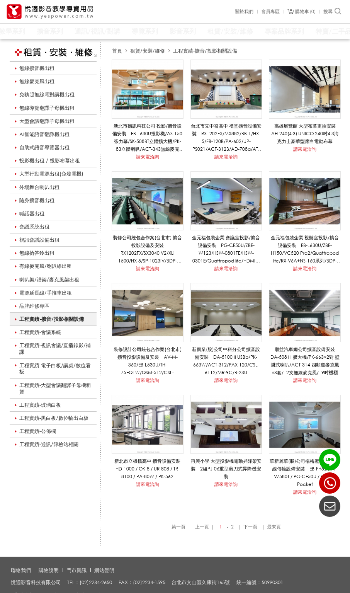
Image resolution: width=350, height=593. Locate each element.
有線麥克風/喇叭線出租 (45, 266)
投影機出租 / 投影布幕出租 (49, 160)
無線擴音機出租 (36, 68)
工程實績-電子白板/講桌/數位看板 (55, 368)
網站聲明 (104, 570)
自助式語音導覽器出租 (44, 147)
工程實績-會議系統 (40, 332)
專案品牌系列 (284, 31)
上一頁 (202, 527)
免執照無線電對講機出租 (47, 94)
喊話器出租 (31, 213)
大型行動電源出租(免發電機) (51, 173)
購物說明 (49, 570)
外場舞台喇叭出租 (39, 187)
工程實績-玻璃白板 (40, 405)
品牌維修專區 (34, 306)
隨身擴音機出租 (36, 200)
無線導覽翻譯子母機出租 (47, 108)
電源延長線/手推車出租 (45, 293)
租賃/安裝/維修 (230, 31)
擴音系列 (50, 31)
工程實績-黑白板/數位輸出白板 (53, 418)
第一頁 (178, 527)
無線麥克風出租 (36, 81)
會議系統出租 (34, 226)
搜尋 (332, 11)
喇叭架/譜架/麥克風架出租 (49, 279)
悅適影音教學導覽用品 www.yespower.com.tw (50, 12)
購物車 (305, 11)
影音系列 (183, 31)
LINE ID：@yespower (329, 459)
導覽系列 (145, 31)
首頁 (117, 51)
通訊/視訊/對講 (97, 31)
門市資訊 (76, 570)
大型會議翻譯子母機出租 (47, 121)
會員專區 (270, 11)
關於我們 (244, 11)
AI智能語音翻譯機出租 (44, 134)
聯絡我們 (21, 570)
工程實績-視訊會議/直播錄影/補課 (55, 348)
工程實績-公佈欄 (37, 431)
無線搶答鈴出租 (36, 253)
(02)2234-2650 (329, 483)
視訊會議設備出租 (39, 240)
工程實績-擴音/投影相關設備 (51, 319)
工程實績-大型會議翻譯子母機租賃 (55, 388)
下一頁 (250, 527)
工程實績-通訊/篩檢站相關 (48, 444)
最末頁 (274, 527)
